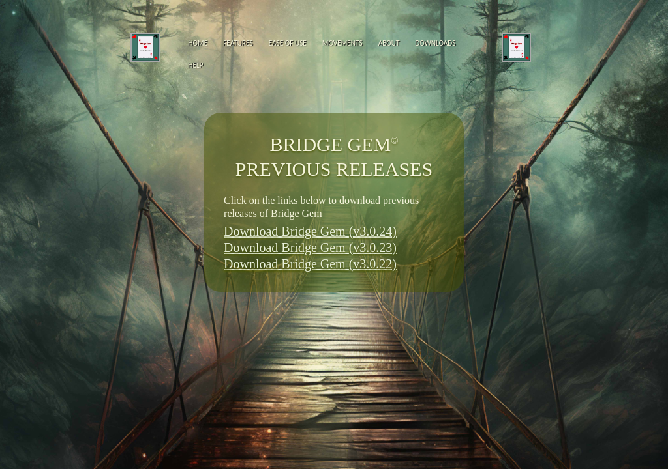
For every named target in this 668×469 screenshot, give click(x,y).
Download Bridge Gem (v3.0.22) (310, 264)
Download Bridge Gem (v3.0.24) (310, 231)
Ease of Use (288, 43)
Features (238, 43)
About (389, 43)
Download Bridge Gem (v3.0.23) (310, 247)
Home (198, 43)
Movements (342, 43)
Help (196, 65)
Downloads (435, 43)
